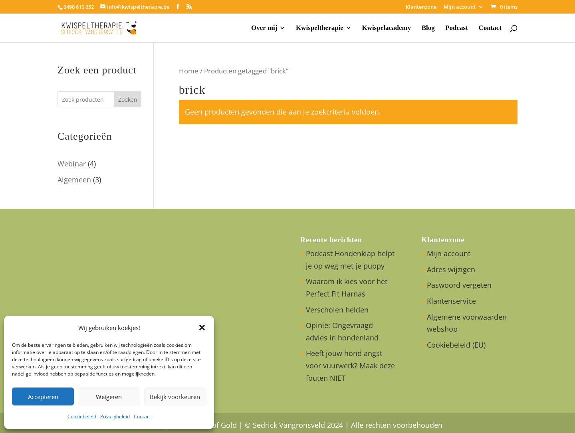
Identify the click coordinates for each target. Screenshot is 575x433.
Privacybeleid (115, 416)
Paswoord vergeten (459, 285)
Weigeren (109, 397)
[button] (202, 328)
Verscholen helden (337, 309)
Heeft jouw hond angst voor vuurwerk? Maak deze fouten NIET (350, 365)
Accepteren (43, 397)
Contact (142, 416)
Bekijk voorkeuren (175, 397)
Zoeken (127, 99)
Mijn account (460, 7)
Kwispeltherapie (319, 28)
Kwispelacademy (386, 28)
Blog (428, 28)
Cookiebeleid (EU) (456, 345)
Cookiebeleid (81, 416)
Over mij (264, 28)
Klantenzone (421, 7)
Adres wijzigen (451, 269)
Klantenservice (451, 301)
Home (188, 70)
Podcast (456, 28)
